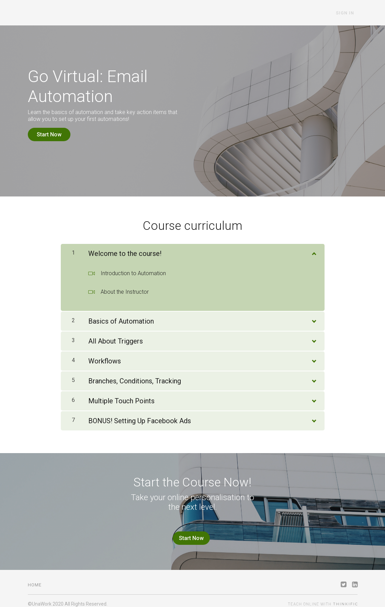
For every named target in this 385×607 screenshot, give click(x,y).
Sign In (348, 12)
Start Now (49, 134)
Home (35, 578)
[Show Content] (314, 249)
